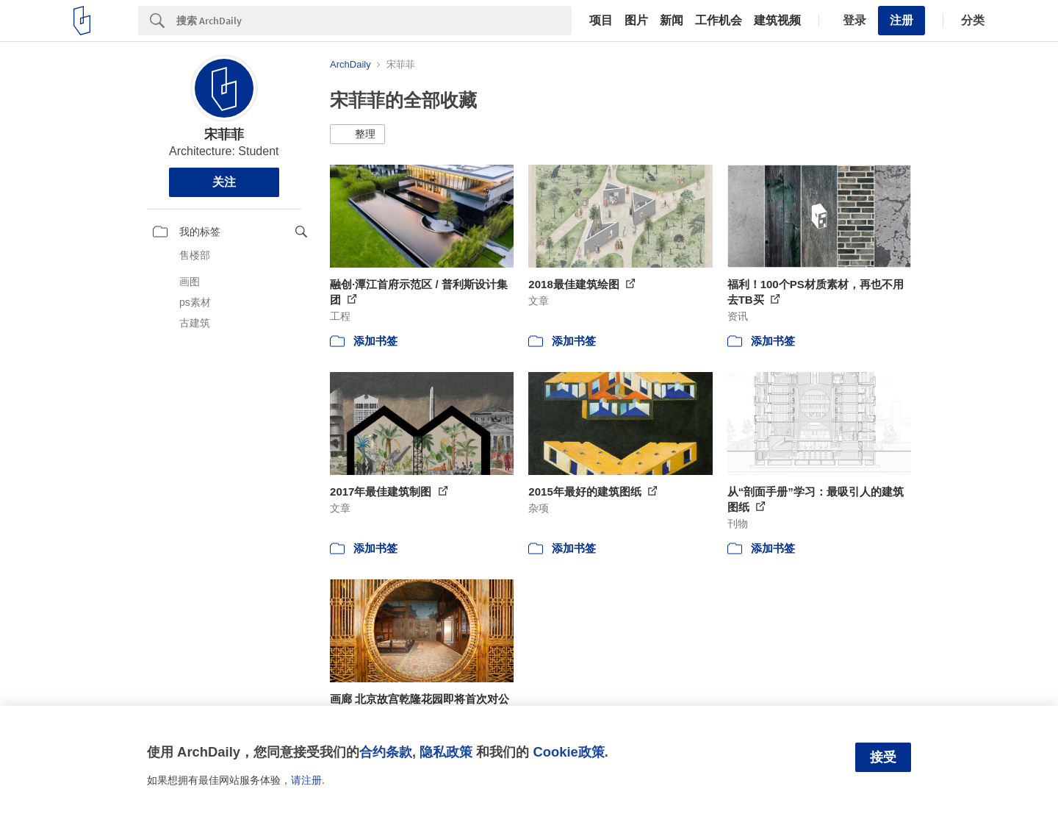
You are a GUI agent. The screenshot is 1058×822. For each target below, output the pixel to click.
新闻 (671, 20)
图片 (636, 20)
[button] (357, 134)
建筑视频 (777, 20)
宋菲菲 (224, 134)
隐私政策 (446, 752)
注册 (901, 20)
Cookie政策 (568, 752)
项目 (601, 20)
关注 (224, 182)
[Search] (374, 20)
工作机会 (718, 20)
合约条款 (385, 752)
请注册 (306, 780)
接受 (883, 757)
